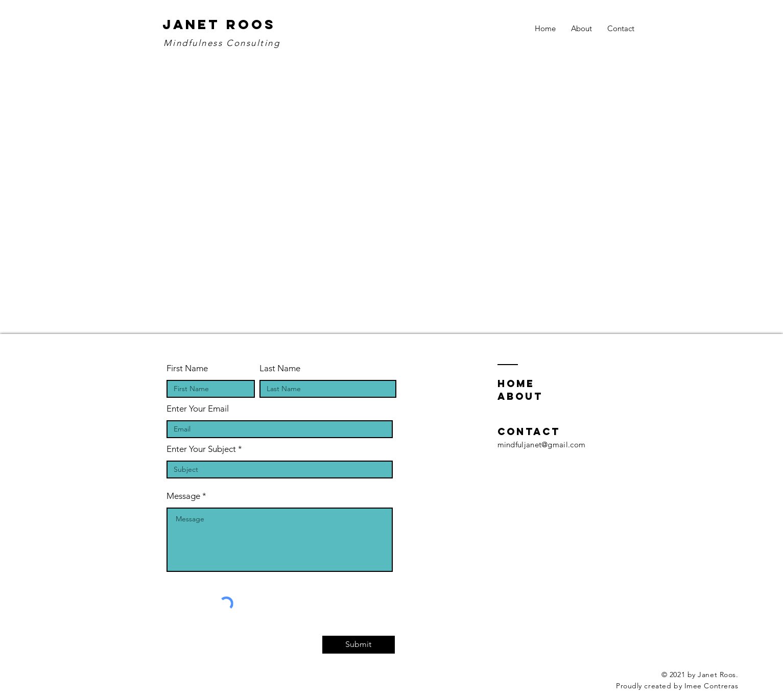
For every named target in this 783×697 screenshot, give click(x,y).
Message (183, 496)
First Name (187, 368)
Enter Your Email (198, 408)
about (520, 396)
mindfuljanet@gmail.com (541, 444)
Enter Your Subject (201, 449)
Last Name (279, 368)
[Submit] (358, 645)
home (516, 383)
